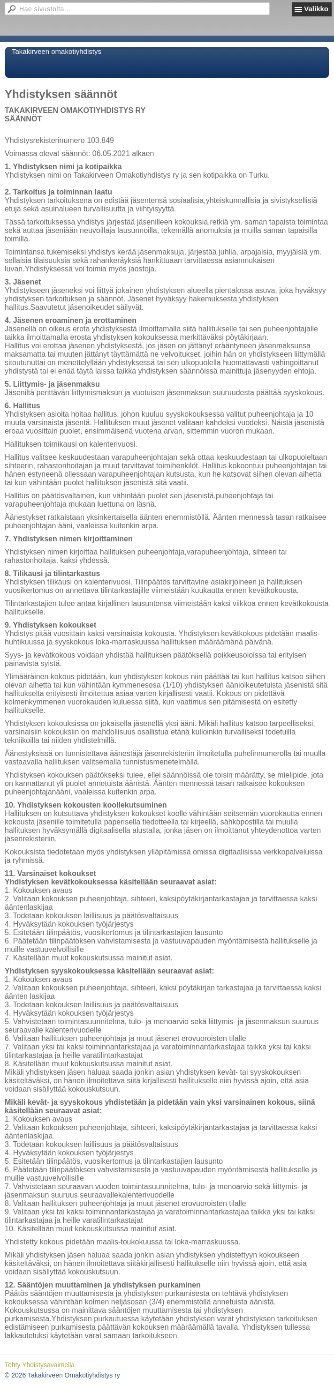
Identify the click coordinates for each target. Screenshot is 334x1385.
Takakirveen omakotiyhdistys (56, 51)
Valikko (316, 9)
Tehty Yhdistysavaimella (40, 1365)
